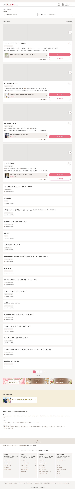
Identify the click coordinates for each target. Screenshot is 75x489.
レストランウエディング (7, 422)
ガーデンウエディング (23, 426)
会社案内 (6, 483)
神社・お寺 (22, 422)
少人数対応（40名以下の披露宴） (8, 426)
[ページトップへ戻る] (37, 441)
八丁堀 (4, 417)
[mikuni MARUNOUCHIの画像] (37, 72)
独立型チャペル (40, 426)
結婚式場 (21, 445)
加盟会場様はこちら (38, 483)
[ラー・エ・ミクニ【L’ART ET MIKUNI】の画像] (37, 32)
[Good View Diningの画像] (37, 112)
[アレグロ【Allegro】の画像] (37, 152)
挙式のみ (45, 426)
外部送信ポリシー (30, 483)
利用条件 (15, 483)
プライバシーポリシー (22, 483)
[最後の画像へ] (70, 32)
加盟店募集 (45, 483)
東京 (25, 445)
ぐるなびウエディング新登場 (8, 428)
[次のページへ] (44, 371)
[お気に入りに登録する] (69, 43)
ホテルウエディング (28, 422)
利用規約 (10, 483)
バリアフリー (61, 426)
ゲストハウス (36, 422)
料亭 (13, 422)
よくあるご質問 (67, 483)
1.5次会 (16, 426)
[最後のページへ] (47, 371)
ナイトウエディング (32, 426)
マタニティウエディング (53, 426)
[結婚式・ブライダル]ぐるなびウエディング (10, 445)
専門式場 (17, 422)
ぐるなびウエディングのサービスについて (55, 483)
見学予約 (60, 58)
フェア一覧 (60, 54)
